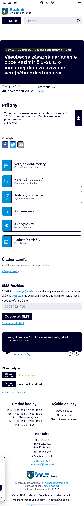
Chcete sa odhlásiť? (13, 310)
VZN (41, 78)
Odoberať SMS (17, 303)
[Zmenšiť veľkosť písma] (46, 2)
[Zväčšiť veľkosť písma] (52, 2)
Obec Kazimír (51, 473)
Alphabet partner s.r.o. (57, 470)
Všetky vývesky (10, 258)
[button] (70, 340)
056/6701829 (42, 447)
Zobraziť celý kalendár (14, 379)
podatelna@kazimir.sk (42, 451)
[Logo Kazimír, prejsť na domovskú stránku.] (42, 11)
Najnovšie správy (21, 341)
